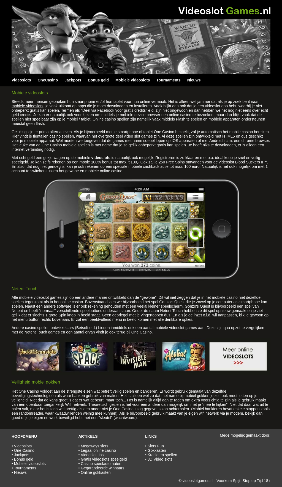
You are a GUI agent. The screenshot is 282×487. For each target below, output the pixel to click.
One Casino (24, 450)
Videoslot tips (92, 455)
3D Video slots (160, 459)
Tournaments (168, 80)
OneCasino (47, 80)
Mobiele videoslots (132, 80)
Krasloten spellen (162, 455)
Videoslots (21, 80)
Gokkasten (157, 450)
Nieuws (194, 80)
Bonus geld (98, 80)
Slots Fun (156, 446)
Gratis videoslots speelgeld (104, 459)
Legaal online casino (98, 450)
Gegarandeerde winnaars (102, 468)
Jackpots (72, 80)
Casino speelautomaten (101, 463)
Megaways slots (94, 446)
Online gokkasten (95, 472)
